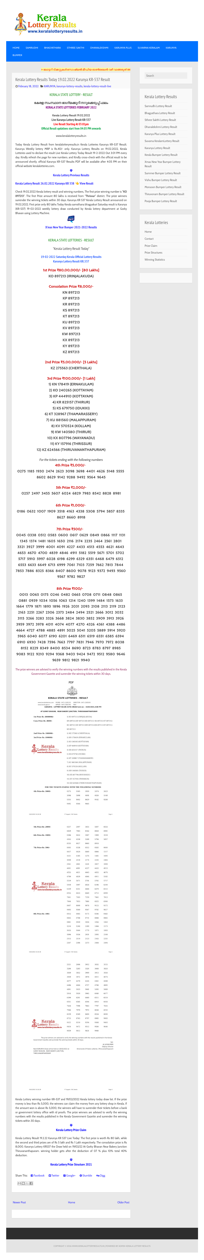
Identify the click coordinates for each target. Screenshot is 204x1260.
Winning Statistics (155, 259)
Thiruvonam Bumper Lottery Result (164, 194)
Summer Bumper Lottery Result (162, 173)
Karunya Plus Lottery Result (160, 134)
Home (16, 47)
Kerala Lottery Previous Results (71, 175)
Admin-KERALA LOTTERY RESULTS (134, 1246)
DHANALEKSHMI (99, 47)
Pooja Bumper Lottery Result (161, 201)
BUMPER (17, 55)
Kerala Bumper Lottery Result (161, 154)
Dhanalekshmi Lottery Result (161, 127)
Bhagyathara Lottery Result (160, 113)
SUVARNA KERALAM (149, 47)
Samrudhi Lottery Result (158, 106)
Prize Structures (153, 252)
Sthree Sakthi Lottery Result (160, 120)
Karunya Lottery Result (157, 148)
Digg (100, 1175)
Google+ (69, 1175)
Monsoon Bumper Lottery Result (163, 187)
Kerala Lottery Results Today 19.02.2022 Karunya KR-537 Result (62, 79)
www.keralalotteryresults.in (88, 1246)
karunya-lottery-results (70, 86)
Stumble (86, 1175)
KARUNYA (171, 47)
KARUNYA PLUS (123, 47)
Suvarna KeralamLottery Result (162, 141)
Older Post (123, 1202)
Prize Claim (151, 245)
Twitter (54, 1175)
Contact (149, 238)
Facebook (37, 1175)
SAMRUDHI (32, 47)
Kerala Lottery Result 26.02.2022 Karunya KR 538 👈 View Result (54, 183)
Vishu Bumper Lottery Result (161, 180)
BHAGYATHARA (52, 47)
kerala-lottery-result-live (97, 86)
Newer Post (19, 1202)
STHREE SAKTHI (75, 47)
